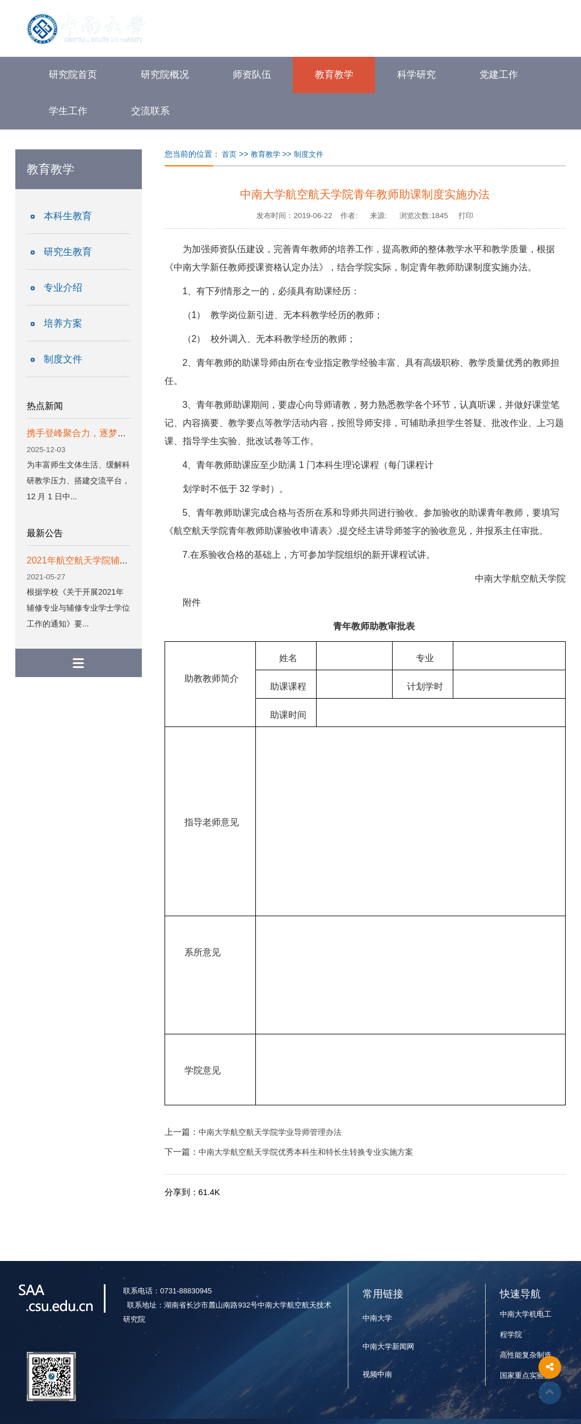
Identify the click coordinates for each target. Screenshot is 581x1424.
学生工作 (68, 111)
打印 (465, 215)
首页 (229, 154)
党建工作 (498, 74)
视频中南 (377, 1374)
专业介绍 (63, 287)
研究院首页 (73, 74)
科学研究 (416, 74)
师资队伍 (252, 74)
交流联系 (150, 111)
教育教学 (334, 74)
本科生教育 (68, 216)
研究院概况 (165, 74)
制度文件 (63, 359)
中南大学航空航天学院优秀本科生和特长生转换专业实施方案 (306, 1152)
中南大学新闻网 (388, 1346)
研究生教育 (68, 252)
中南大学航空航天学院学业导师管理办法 (270, 1132)
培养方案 (63, 323)
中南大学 (377, 1318)
